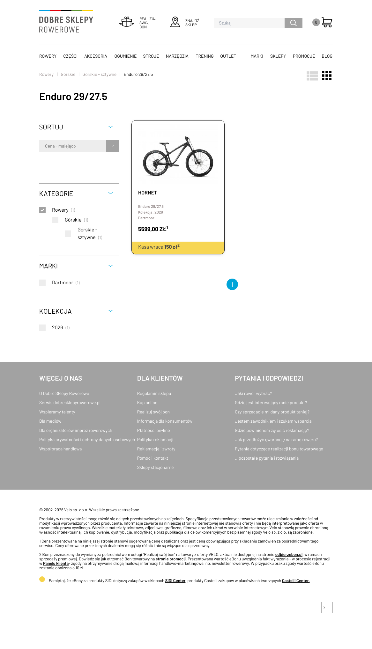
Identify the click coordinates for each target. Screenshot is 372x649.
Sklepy (278, 56)
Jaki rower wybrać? (253, 393)
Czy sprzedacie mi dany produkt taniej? (272, 411)
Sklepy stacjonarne (155, 467)
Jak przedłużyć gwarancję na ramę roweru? (276, 439)
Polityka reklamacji (155, 439)
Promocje (304, 56)
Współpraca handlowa (60, 448)
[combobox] (45, 146)
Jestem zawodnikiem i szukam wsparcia (273, 421)
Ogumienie (125, 56)
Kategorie (56, 193)
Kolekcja (55, 311)
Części (70, 56)
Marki (257, 56)
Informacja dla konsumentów (164, 421)
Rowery (47, 56)
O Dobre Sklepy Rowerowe (64, 393)
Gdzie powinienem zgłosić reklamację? (272, 430)
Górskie (68, 74)
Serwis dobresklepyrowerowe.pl (69, 402)
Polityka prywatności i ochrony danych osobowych (87, 439)
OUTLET (228, 56)
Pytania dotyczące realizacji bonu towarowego (279, 448)
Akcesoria (95, 56)
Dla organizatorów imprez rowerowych (75, 430)
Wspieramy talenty (57, 411)
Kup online (147, 402)
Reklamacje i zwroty (156, 448)
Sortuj (51, 127)
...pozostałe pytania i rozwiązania (267, 458)
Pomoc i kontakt (152, 458)
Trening (205, 56)
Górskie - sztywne (100, 74)
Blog (327, 56)
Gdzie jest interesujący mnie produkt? (271, 402)
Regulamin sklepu (154, 393)
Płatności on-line (153, 430)
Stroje (151, 56)
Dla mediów (50, 421)
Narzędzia (177, 56)
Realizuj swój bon (153, 411)
